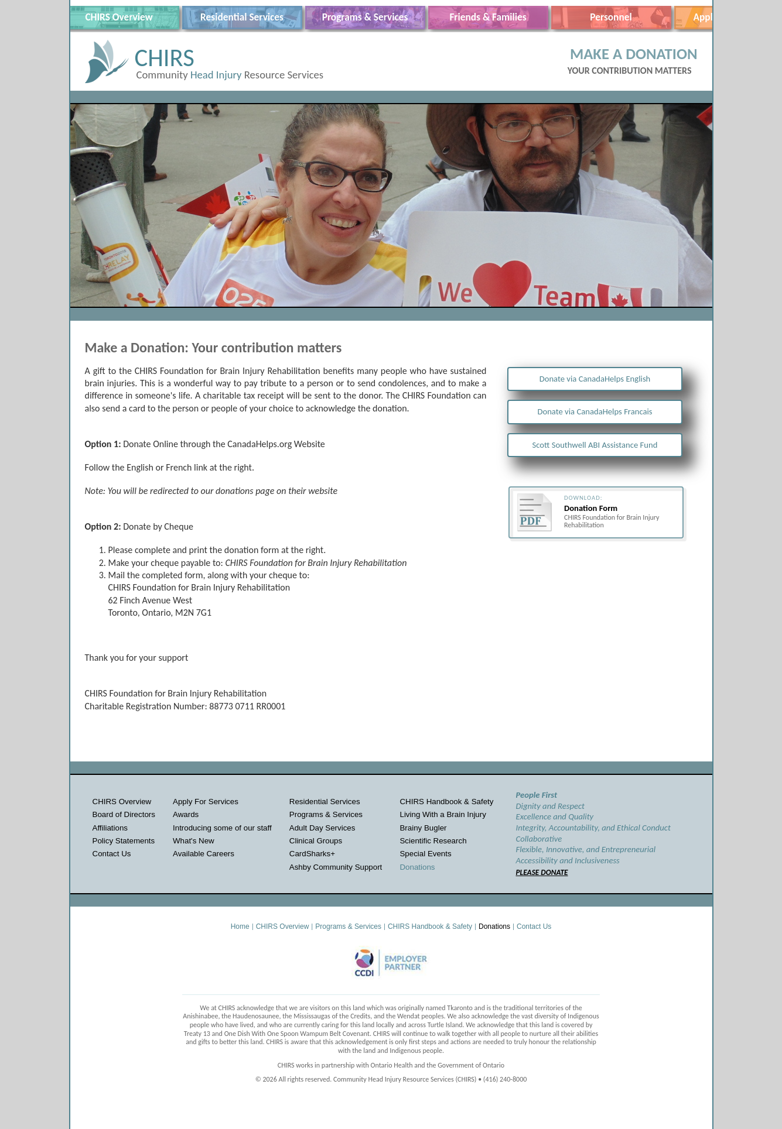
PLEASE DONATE (542, 872)
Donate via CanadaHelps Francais (594, 411)
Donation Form (590, 508)
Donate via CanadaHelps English (595, 378)
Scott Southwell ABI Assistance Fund (595, 445)
